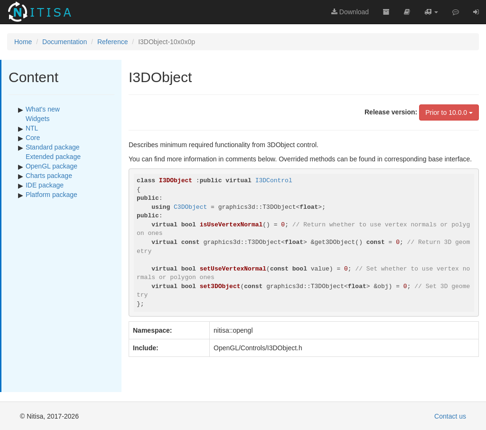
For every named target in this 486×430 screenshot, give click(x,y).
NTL (32, 128)
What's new (43, 109)
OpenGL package (51, 166)
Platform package (51, 194)
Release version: (390, 112)
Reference (112, 42)
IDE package (45, 185)
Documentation (64, 42)
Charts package (49, 175)
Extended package (53, 156)
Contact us (450, 416)
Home (23, 42)
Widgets (38, 118)
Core (33, 137)
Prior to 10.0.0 (449, 112)
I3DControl (273, 180)
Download (350, 12)
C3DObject (190, 207)
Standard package (53, 147)
